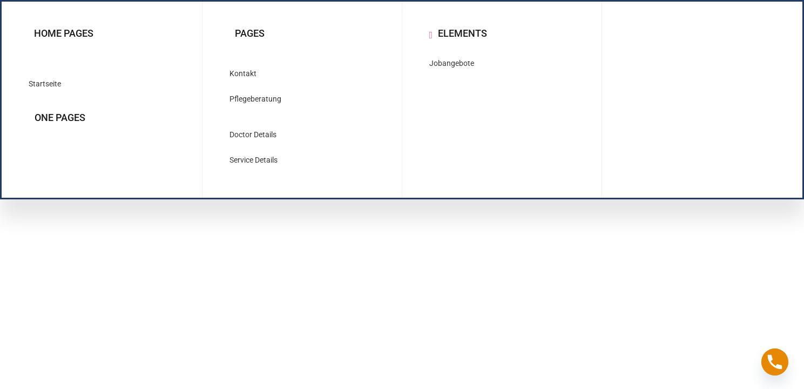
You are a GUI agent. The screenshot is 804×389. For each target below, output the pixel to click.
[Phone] (774, 361)
